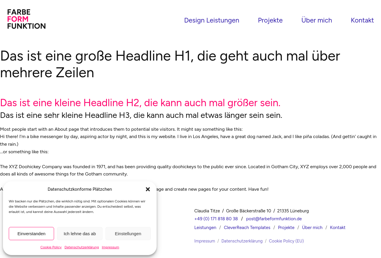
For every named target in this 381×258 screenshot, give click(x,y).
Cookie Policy (51, 247)
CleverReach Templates (247, 226)
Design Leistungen (211, 20)
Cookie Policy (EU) (286, 240)
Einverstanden (32, 233)
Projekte (270, 20)
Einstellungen (128, 233)
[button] (148, 189)
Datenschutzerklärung (82, 247)
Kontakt (362, 20)
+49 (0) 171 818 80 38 (216, 218)
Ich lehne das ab (80, 233)
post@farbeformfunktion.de (274, 218)
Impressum (110, 247)
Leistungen (205, 226)
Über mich (316, 20)
